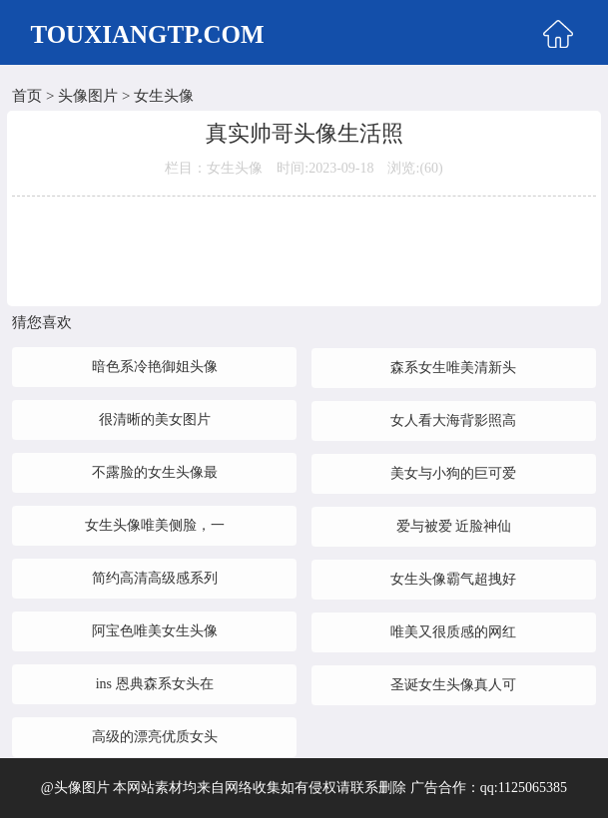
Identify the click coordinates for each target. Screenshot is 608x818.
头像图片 (88, 96)
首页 (27, 96)
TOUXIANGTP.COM (147, 34)
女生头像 (164, 96)
